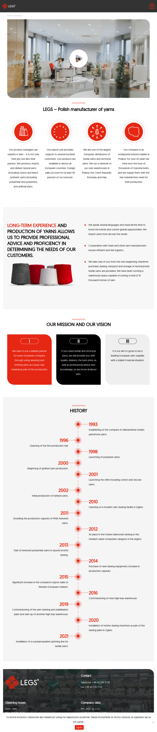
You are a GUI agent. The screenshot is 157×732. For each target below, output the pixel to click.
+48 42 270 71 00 (101, 682)
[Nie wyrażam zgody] (153, 722)
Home (10, 15)
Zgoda (79, 727)
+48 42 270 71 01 (93, 686)
